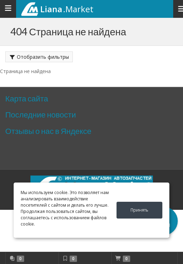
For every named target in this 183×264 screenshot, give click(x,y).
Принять (139, 210)
